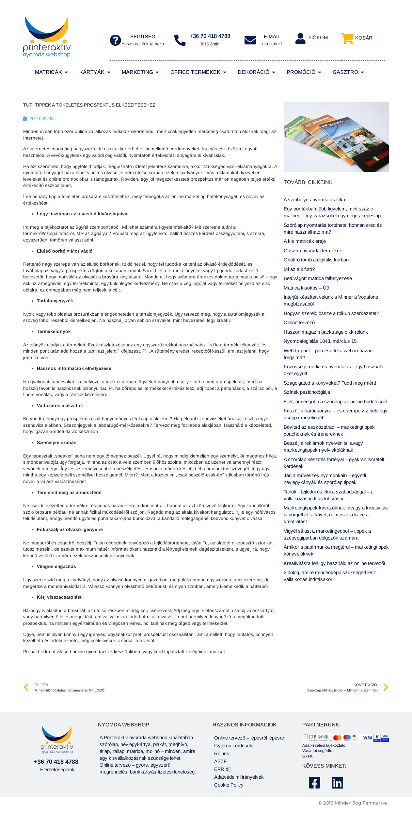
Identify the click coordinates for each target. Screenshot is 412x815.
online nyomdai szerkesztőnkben (106, 651)
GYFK (307, 756)
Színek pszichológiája (307, 392)
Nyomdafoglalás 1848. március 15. (321, 341)
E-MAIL (272, 36)
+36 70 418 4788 (210, 36)
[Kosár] (347, 38)
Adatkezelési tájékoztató (323, 745)
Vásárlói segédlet (317, 750)
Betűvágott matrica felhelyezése (318, 278)
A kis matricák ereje (305, 241)
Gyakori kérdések (233, 745)
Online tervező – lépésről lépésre (249, 737)
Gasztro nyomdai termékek (313, 250)
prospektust (232, 381)
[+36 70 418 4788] (180, 40)
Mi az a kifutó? (299, 269)
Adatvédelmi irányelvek (239, 777)
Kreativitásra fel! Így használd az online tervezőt (334, 563)
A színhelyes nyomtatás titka (314, 199)
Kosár (363, 38)
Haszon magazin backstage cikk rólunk (326, 332)
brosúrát (76, 610)
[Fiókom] (300, 38)
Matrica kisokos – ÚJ (306, 288)
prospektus (203, 179)
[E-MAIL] (250, 40)
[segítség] (115, 40)
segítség (142, 36)
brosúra (90, 196)
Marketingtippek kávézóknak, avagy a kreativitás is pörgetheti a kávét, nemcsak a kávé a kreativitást (336, 514)
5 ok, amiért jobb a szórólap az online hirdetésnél (335, 401)
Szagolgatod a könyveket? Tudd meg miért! (330, 383)
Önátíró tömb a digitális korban (316, 259)
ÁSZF (220, 761)
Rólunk (221, 753)
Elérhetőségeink (57, 769)
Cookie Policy (229, 785)
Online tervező (299, 322)
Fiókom (318, 37)
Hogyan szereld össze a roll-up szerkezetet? (331, 313)
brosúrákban (87, 314)
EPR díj (222, 769)
